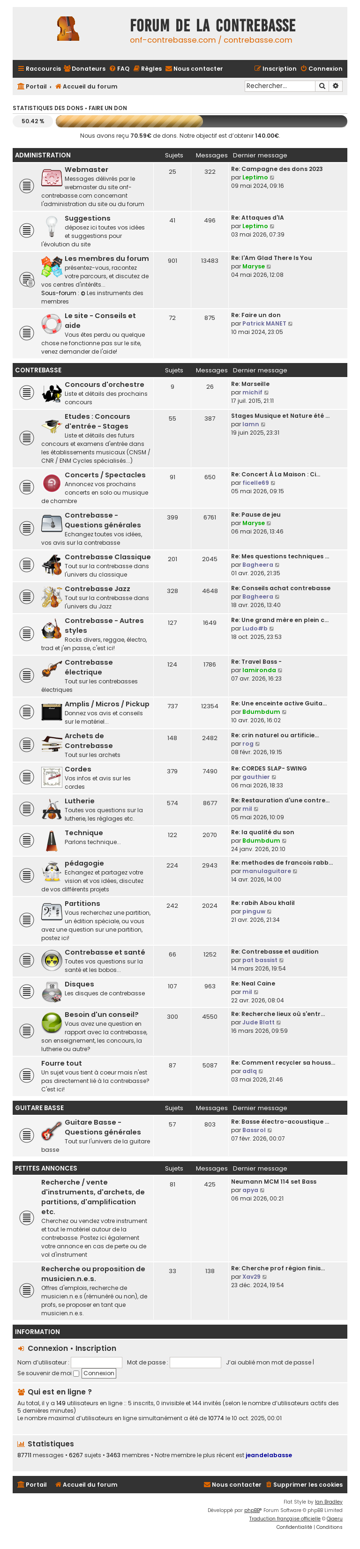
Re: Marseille (250, 384)
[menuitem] (84, 69)
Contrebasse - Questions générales (103, 520)
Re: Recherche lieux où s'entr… (278, 1014)
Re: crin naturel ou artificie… (275, 735)
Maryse (253, 266)
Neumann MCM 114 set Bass (273, 1182)
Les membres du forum (107, 258)
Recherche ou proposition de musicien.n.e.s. (93, 1273)
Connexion (48, 1348)
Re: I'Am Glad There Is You (271, 258)
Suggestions (88, 218)
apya (250, 1190)
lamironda (259, 670)
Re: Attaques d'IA (257, 218)
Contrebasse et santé (105, 952)
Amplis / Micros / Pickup (107, 704)
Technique (84, 832)
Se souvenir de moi (48, 1373)
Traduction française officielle (285, 1518)
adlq (249, 1071)
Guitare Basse (39, 1108)
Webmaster (86, 169)
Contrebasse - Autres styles (104, 625)
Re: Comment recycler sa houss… (283, 1063)
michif (252, 392)
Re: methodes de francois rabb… (282, 863)
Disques (79, 984)
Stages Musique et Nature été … (280, 416)
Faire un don (108, 108)
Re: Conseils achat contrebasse (280, 588)
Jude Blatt (258, 1022)
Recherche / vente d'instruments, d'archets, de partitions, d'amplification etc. (93, 1197)
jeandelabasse (269, 1455)
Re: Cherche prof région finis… (278, 1268)
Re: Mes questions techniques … (280, 556)
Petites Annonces (46, 1168)
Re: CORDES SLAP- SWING (269, 768)
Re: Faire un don (256, 315)
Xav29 (251, 1277)
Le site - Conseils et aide (100, 320)
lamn (250, 424)
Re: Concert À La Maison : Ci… (275, 474)
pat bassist (260, 960)
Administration (43, 155)
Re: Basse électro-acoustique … (280, 1122)
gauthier (256, 777)
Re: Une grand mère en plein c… (280, 620)
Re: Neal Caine (253, 983)
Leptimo (255, 177)
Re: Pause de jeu (256, 515)
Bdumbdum (261, 712)
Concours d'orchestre (104, 384)
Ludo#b (255, 628)
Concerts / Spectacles (105, 475)
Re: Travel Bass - (256, 662)
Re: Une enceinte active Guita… (279, 703)
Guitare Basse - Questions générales (103, 1127)
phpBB (252, 1510)
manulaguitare (266, 871)
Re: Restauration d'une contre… (280, 800)
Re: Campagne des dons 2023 (277, 169)
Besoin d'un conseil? (102, 1014)
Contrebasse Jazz (97, 588)
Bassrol (254, 1130)
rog (248, 744)
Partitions (82, 903)
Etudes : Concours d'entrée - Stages (97, 421)
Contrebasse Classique (108, 557)
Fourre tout (61, 1063)
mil (247, 809)
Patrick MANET (264, 323)
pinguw (253, 911)
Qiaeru (335, 1518)
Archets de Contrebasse (89, 740)
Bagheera (257, 565)
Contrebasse (38, 370)
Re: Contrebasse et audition (275, 952)
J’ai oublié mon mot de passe (268, 1362)
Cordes (78, 769)
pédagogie (84, 863)
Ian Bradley (329, 1501)
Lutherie (80, 801)
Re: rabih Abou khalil (263, 903)
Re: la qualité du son (262, 832)
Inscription (95, 1348)
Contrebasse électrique (89, 667)
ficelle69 (255, 483)
